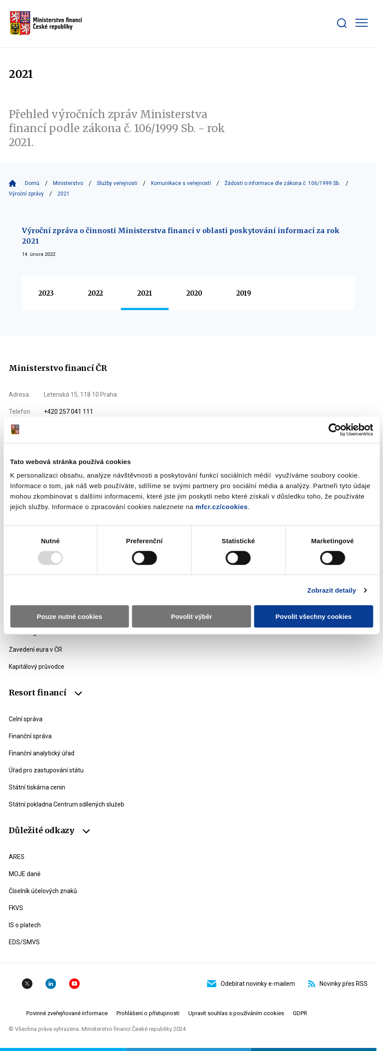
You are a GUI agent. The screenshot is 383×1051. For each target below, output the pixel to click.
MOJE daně (24, 873)
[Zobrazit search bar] (342, 23)
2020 (194, 293)
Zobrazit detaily (331, 590)
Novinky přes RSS (338, 983)
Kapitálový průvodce (36, 666)
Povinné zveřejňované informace (67, 1013)
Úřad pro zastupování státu (46, 770)
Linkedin (51, 983)
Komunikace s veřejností (181, 183)
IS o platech (25, 925)
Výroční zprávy (26, 194)
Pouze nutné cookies (69, 616)
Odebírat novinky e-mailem (251, 983)
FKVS (16, 907)
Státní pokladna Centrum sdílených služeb (66, 804)
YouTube (74, 983)
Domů (32, 183)
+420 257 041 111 (68, 411)
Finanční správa (30, 736)
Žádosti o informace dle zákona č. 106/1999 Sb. (282, 183)
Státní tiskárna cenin (37, 787)
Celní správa (25, 719)
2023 (46, 293)
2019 (243, 293)
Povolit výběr (191, 616)
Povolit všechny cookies (313, 616)
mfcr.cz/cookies (222, 506)
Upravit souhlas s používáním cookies (236, 1013)
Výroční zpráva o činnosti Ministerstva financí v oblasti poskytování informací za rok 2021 (181, 235)
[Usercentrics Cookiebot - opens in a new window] (334, 429)
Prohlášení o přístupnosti (147, 1013)
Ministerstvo (68, 183)
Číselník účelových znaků (43, 890)
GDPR (300, 1013)
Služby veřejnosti (117, 183)
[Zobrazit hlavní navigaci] (361, 23)
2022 (95, 293)
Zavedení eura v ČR (35, 649)
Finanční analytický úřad (41, 753)
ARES (17, 856)
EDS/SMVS (24, 942)
